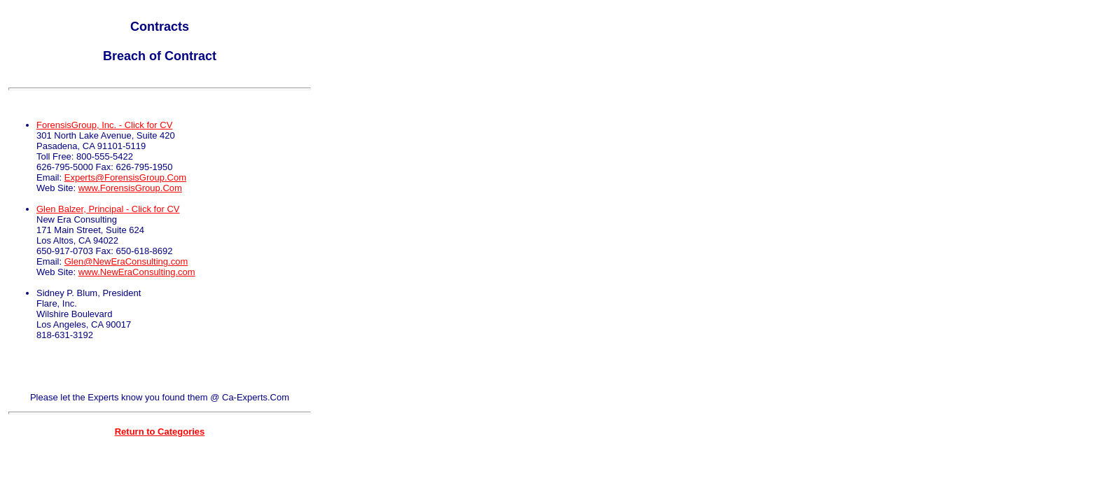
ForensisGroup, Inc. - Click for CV (104, 125)
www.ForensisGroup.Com (130, 188)
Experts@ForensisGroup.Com (125, 177)
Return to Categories (160, 431)
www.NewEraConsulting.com (136, 272)
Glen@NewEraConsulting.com (126, 261)
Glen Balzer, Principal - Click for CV (107, 209)
